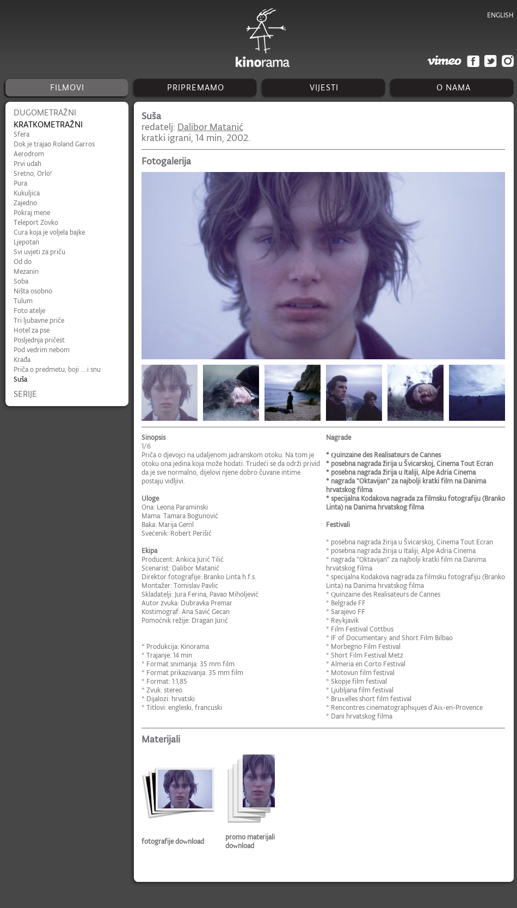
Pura (20, 183)
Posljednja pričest (39, 340)
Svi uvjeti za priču (39, 252)
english (500, 15)
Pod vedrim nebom (42, 350)
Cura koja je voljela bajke (49, 232)
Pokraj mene (32, 212)
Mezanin (26, 271)
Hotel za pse (32, 330)
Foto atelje (29, 310)
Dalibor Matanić (210, 127)
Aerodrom (29, 154)
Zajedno (25, 203)
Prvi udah (27, 163)
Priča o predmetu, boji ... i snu (57, 369)
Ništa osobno (33, 291)
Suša (20, 379)
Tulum (23, 301)
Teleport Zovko (36, 222)
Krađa (22, 359)
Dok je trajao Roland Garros (54, 144)
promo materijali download (250, 841)
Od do (23, 261)
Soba (21, 281)
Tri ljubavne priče (39, 320)
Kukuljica (27, 193)
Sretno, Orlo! (33, 173)
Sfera (21, 134)
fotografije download (172, 841)
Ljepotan (26, 242)
